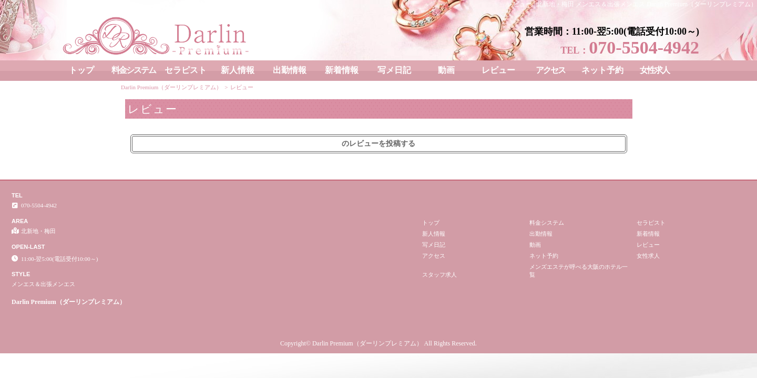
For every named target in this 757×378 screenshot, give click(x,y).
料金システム (133, 70)
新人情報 (237, 70)
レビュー (498, 70)
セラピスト (186, 70)
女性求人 (654, 70)
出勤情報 (289, 70)
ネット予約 (602, 70)
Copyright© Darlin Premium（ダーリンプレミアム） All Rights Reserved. (378, 343)
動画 (446, 70)
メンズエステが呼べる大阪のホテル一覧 (578, 271)
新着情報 (342, 70)
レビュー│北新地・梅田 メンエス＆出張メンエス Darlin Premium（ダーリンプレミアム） (632, 4)
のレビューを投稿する (378, 144)
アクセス (550, 70)
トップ (81, 70)
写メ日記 (394, 70)
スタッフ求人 (439, 274)
